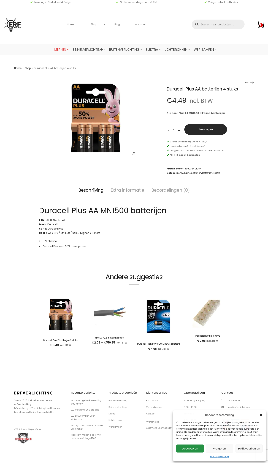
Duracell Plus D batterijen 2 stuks (60, 340)
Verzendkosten (154, 407)
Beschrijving (91, 190)
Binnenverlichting (87, 49)
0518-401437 (234, 400)
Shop (94, 24)
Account (140, 24)
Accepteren (190, 448)
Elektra (152, 49)
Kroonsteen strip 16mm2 (207, 335)
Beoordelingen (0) (170, 190)
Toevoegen (206, 129)
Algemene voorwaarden (159, 427)
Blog (117, 24)
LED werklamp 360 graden (85, 409)
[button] (261, 415)
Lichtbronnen (175, 49)
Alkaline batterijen (191, 172)
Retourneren (152, 400)
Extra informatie (127, 190)
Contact (150, 413)
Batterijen (207, 172)
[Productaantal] (174, 130)
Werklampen (204, 49)
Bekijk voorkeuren (249, 448)
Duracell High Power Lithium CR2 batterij (158, 343)
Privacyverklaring (219, 456)
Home (70, 24)
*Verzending (152, 421)
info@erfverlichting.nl (239, 407)
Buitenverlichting (124, 49)
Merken (60, 49)
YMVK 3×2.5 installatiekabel (109, 337)
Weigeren (219, 448)
